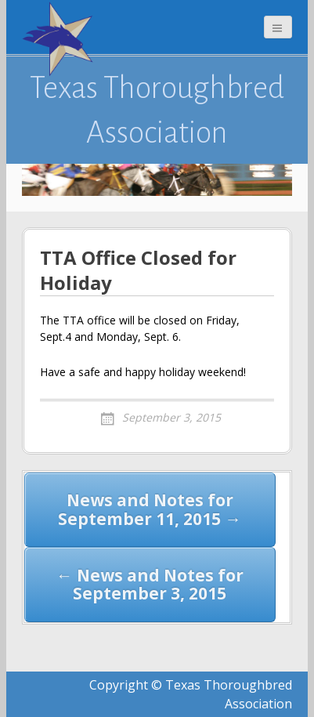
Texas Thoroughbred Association (157, 109)
